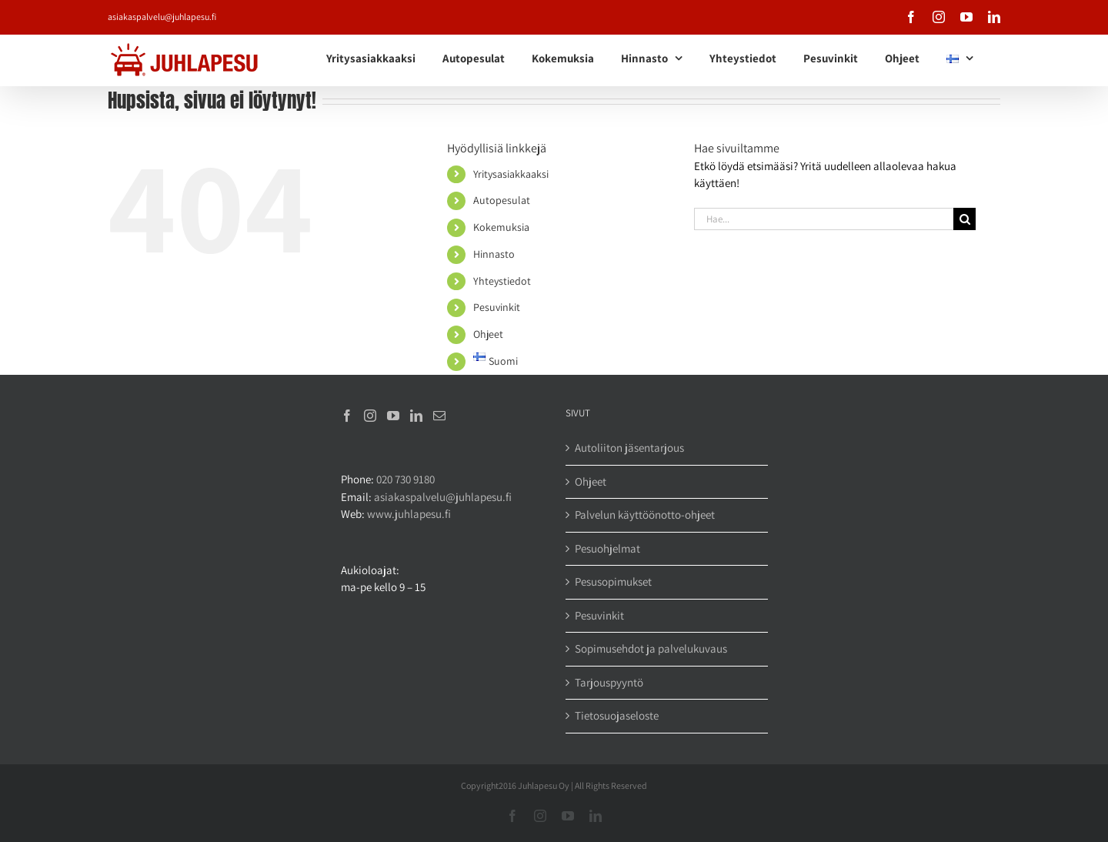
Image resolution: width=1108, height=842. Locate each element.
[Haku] (964, 219)
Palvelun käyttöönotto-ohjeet (645, 514)
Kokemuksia (501, 227)
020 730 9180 (405, 479)
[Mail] (439, 415)
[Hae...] (824, 219)
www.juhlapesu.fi (409, 513)
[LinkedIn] (416, 415)
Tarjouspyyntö (609, 682)
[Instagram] (370, 415)
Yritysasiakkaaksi (511, 174)
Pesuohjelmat (607, 548)
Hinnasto (494, 254)
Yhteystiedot (502, 281)
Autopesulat (501, 200)
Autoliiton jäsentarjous (629, 447)
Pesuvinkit (496, 307)
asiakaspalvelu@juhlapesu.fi (162, 16)
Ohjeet (488, 334)
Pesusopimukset (613, 581)
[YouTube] (393, 415)
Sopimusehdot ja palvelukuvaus (651, 648)
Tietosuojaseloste (617, 715)
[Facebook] (347, 415)
